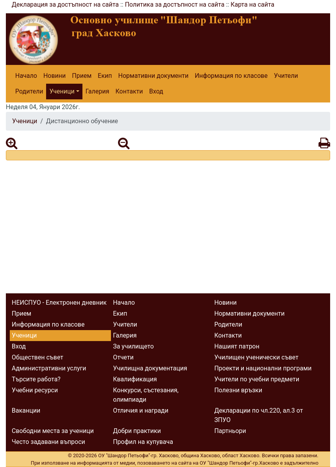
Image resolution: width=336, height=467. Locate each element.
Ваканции (26, 410)
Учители (286, 75)
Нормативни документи (153, 75)
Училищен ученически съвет (256, 357)
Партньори (230, 431)
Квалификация (135, 379)
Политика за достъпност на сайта (175, 4)
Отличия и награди (140, 410)
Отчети (123, 357)
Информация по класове (231, 75)
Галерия (97, 91)
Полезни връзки (238, 390)
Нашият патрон (236, 346)
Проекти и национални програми (262, 368)
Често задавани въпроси (48, 441)
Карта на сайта (252, 4)
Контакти (129, 91)
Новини (54, 75)
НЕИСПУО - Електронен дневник (59, 302)
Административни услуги (49, 368)
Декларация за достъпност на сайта (65, 4)
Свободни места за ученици (53, 431)
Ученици (61, 91)
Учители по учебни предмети (256, 379)
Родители (29, 91)
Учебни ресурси (35, 390)
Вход (156, 91)
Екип (105, 75)
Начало (26, 75)
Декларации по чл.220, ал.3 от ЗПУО (258, 415)
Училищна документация (150, 368)
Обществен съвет (37, 357)
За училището (133, 346)
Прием (81, 75)
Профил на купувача (143, 441)
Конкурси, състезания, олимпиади (146, 394)
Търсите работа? (36, 379)
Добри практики (137, 431)
